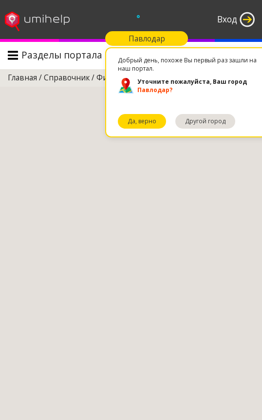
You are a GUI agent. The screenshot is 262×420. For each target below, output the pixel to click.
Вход (227, 19)
